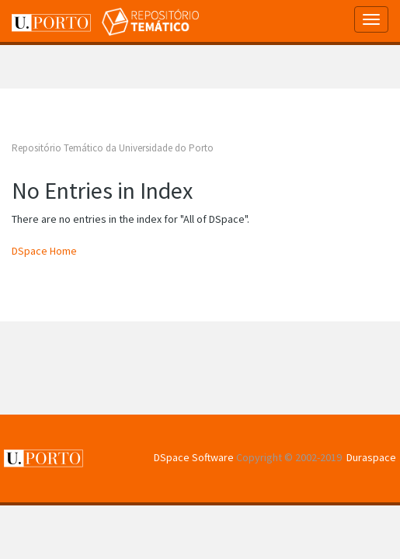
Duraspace (371, 457)
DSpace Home (44, 251)
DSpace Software (194, 457)
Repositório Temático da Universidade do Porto (113, 148)
